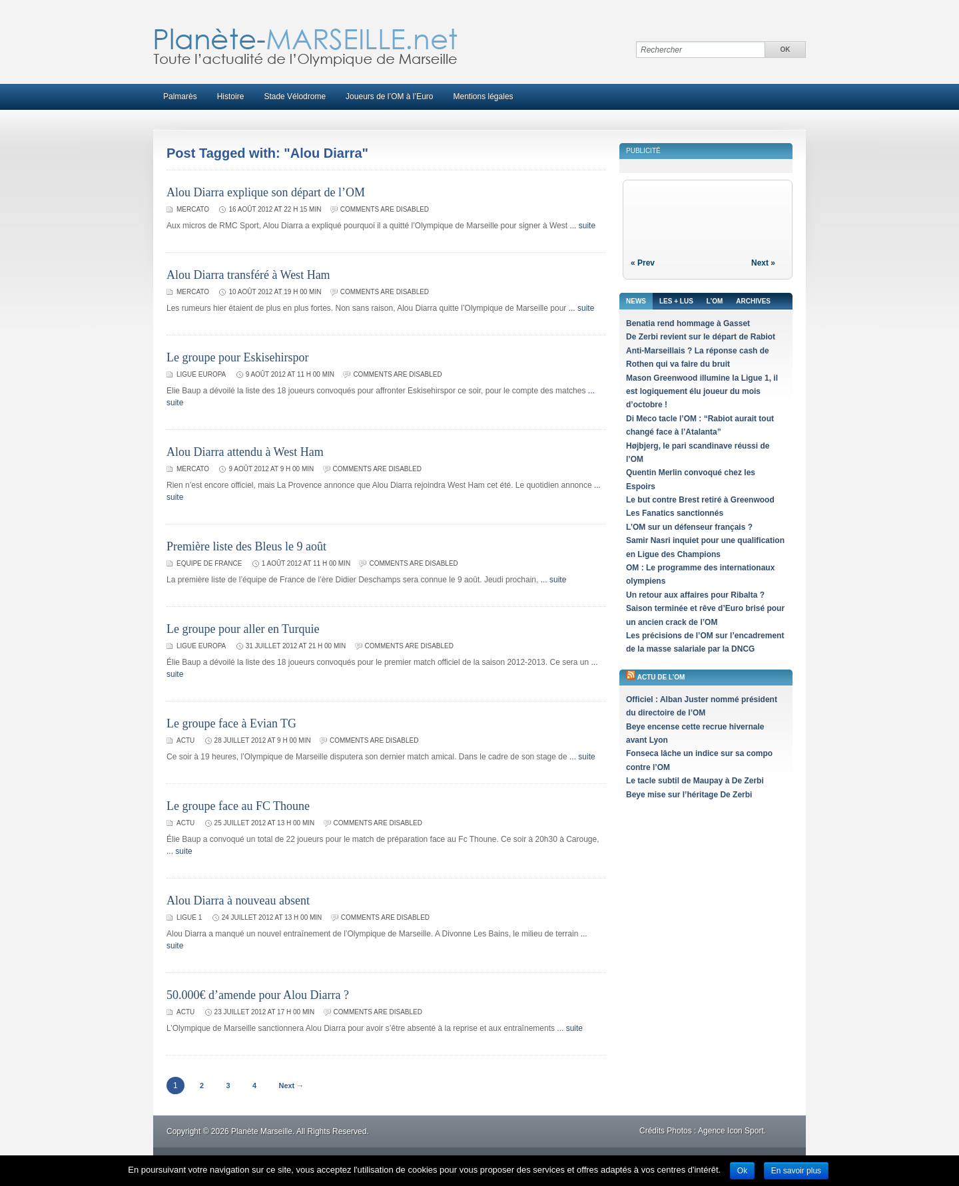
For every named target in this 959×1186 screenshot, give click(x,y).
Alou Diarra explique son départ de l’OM (265, 192)
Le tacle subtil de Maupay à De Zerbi (695, 780)
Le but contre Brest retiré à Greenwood (700, 499)
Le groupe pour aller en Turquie (242, 629)
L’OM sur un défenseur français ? (689, 527)
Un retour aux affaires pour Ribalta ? (695, 595)
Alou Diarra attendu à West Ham (245, 452)
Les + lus (676, 301)
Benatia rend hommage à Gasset (688, 323)
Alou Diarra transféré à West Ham (248, 275)
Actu (185, 740)
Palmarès (180, 96)
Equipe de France (209, 563)
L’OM (715, 301)
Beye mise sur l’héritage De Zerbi (689, 794)
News (636, 301)
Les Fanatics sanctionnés (674, 513)
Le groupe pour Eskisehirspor (237, 357)
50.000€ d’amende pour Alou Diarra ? (257, 995)
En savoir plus (796, 1170)
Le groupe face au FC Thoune (238, 806)
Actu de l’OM (661, 677)
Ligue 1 (189, 917)
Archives (753, 301)
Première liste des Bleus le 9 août (246, 546)
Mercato (192, 209)
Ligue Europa (201, 374)
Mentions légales (483, 96)
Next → (291, 1085)
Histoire (230, 96)
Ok (742, 1170)
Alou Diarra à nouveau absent (238, 900)
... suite (582, 225)
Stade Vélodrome (295, 96)
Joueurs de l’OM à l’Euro (389, 96)
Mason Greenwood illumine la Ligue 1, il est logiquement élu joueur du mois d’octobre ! (702, 391)
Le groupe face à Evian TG (231, 723)
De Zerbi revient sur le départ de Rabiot (700, 336)
